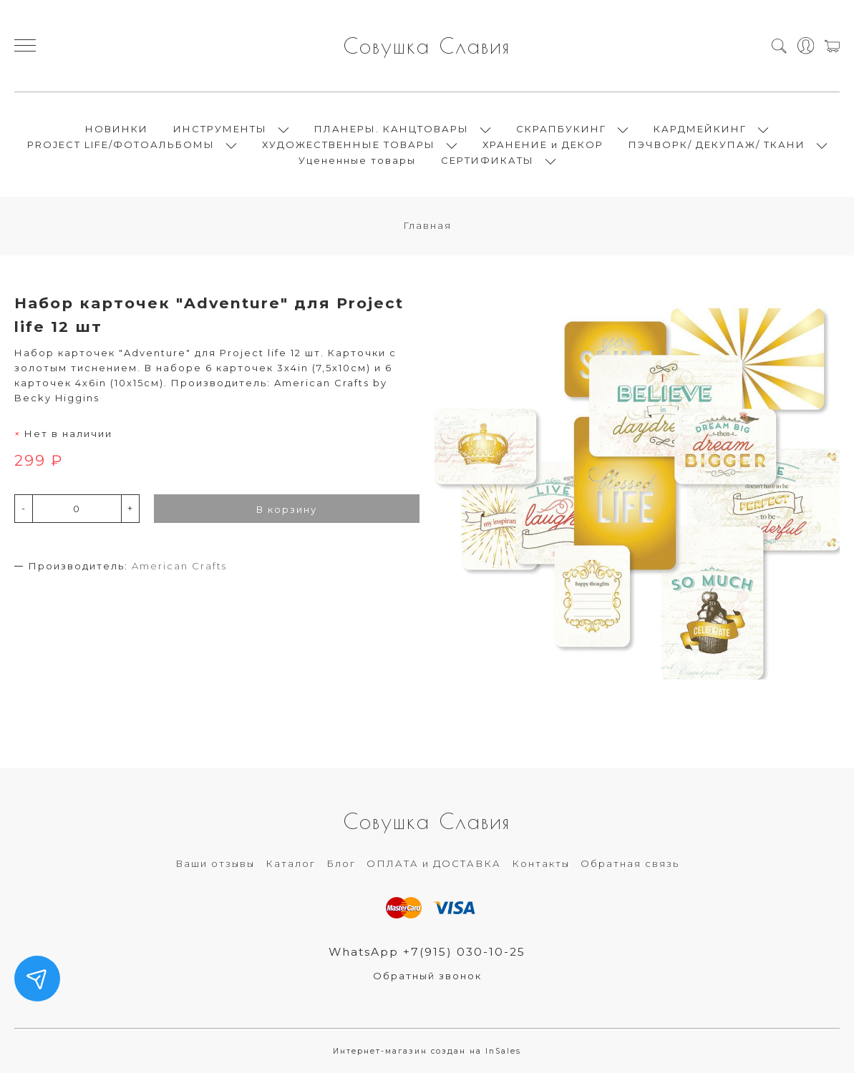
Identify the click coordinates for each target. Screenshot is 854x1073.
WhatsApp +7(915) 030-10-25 (427, 952)
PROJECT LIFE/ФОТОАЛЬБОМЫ (121, 144)
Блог (341, 863)
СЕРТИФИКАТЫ (487, 160)
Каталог (291, 863)
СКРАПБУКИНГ (561, 128)
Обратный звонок (427, 975)
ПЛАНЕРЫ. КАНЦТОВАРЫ (391, 128)
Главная (427, 225)
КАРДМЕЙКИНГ (700, 128)
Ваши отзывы (215, 863)
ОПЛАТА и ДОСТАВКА (434, 863)
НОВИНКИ (116, 128)
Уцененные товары (357, 160)
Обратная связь (630, 863)
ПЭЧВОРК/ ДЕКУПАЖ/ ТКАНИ (717, 144)
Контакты (541, 863)
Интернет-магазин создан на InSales (427, 1051)
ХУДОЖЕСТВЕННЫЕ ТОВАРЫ (348, 144)
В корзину (286, 509)
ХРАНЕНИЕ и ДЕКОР (542, 144)
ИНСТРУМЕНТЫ (220, 128)
